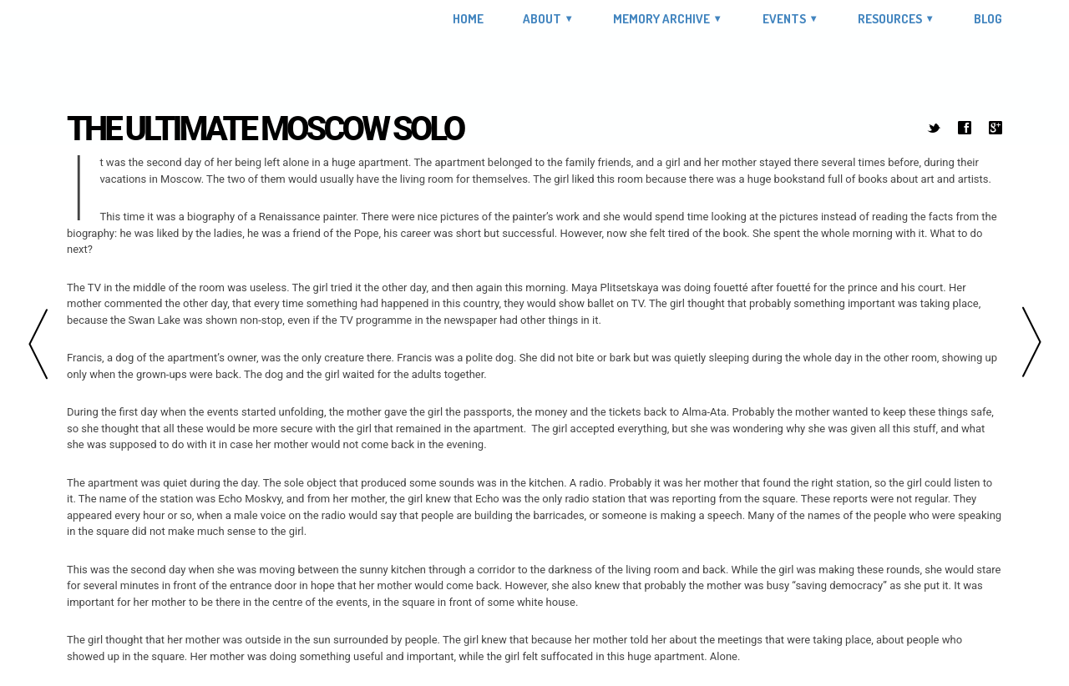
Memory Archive (661, 19)
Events (784, 19)
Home (468, 19)
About (542, 19)
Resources (890, 19)
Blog (988, 19)
